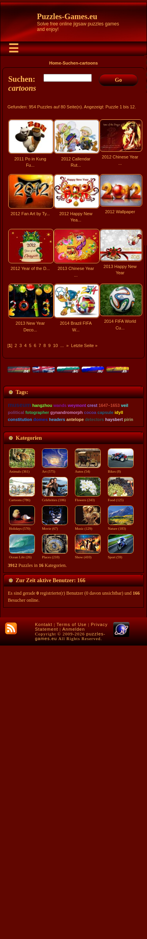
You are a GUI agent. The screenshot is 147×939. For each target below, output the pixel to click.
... (62, 345)
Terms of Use (71, 918)
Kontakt (43, 918)
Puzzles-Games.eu (67, 16)
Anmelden (73, 922)
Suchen (70, 63)
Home (55, 63)
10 (55, 345)
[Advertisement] (73, 422)
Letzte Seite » (84, 345)
